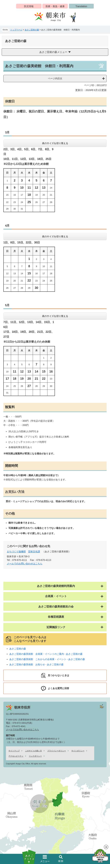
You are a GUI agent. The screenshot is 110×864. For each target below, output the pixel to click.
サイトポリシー (77, 751)
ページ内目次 (55, 78)
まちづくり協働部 (16, 551)
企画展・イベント (56, 596)
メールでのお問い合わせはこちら (24, 563)
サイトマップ (14, 751)
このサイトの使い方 (33, 751)
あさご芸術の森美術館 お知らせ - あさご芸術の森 (36, 664)
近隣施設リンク (55, 627)
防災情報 (29, 6)
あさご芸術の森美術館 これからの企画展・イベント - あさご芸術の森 (47, 659)
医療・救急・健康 (55, 6)
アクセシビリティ (15, 756)
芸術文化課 (34, 551)
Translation (81, 6)
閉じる (106, 847)
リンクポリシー (35, 756)
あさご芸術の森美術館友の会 (56, 606)
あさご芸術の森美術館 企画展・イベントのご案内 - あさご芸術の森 (46, 654)
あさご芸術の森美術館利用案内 (56, 586)
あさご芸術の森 (32, 30)
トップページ (16, 30)
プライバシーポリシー (56, 751)
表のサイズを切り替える (55, 143)
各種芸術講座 (56, 616)
